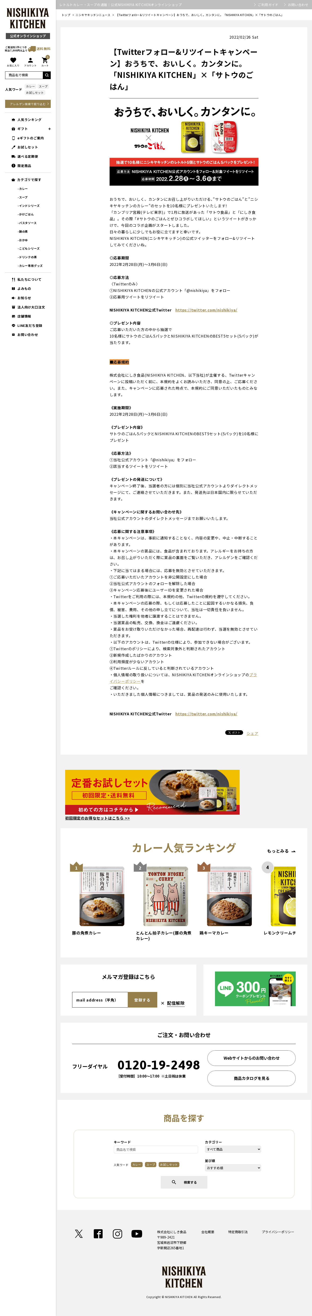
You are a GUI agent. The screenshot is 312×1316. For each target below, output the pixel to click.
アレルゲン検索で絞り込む (28, 104)
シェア (252, 733)
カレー (30, 86)
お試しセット (35, 92)
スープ (43, 86)
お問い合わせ (298, 4)
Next (290, 904)
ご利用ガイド (268, 4)
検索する (184, 1182)
